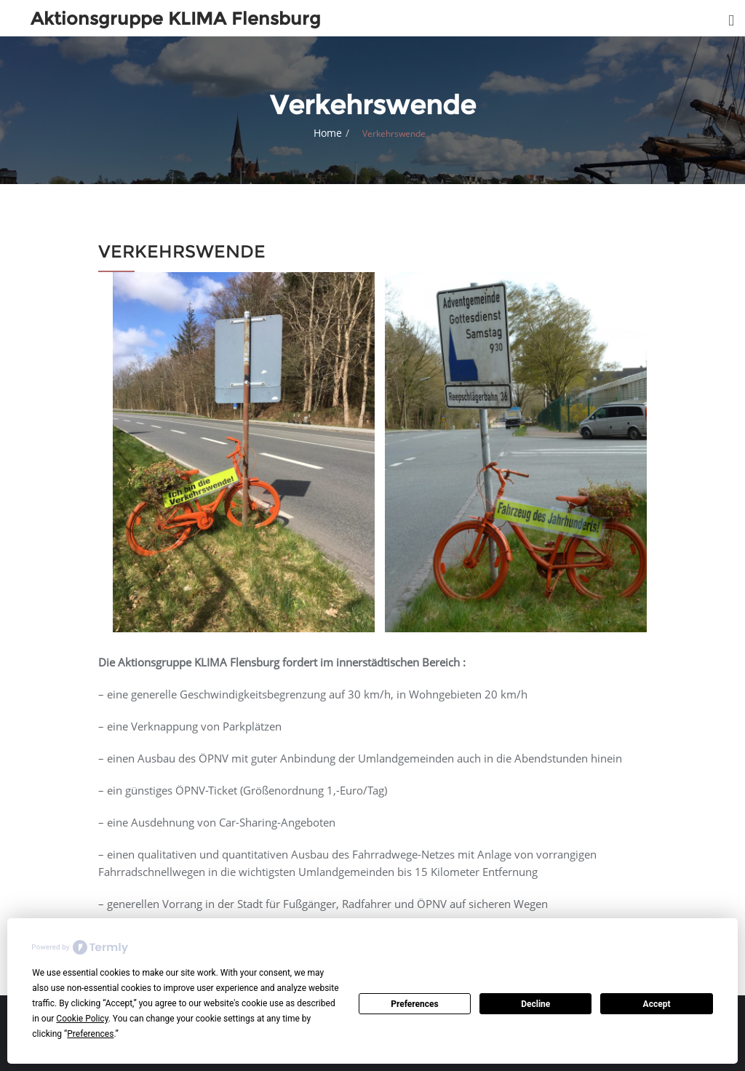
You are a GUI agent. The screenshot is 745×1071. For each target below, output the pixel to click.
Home (328, 133)
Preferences (415, 1004)
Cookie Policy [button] (82, 1019)
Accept (657, 1004)
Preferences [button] (90, 1034)
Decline (535, 1004)
